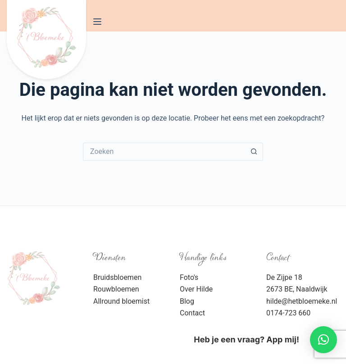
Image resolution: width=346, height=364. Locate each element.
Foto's (189, 277)
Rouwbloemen (116, 289)
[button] (323, 339)
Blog (187, 301)
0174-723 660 (288, 313)
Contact (192, 313)
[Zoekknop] (254, 152)
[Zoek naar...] (164, 152)
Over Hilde (196, 289)
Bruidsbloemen (117, 277)
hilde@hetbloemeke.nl (301, 301)
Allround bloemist (121, 301)
